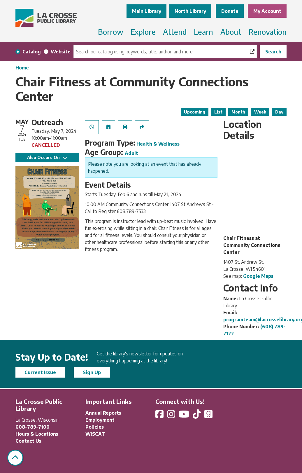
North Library (190, 11)
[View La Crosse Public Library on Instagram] (171, 416)
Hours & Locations (36, 434)
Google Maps (258, 276)
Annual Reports (103, 413)
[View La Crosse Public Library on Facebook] (160, 416)
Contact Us (28, 441)
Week (260, 111)
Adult (131, 153)
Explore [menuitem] (143, 31)
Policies (94, 427)
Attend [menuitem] (175, 31)
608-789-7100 (32, 427)
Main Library (146, 11)
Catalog (31, 52)
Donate (229, 11)
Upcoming (194, 111)
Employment (100, 420)
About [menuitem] (230, 31)
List (218, 111)
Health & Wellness (158, 144)
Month (238, 111)
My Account (267, 11)
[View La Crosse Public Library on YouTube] (184, 416)
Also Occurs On (47, 157)
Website (61, 52)
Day (279, 111)
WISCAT (95, 434)
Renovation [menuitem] (268, 31)
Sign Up (92, 372)
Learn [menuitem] (203, 31)
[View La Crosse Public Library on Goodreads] (208, 416)
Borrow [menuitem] (110, 31)
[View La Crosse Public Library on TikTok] (197, 416)
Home (22, 68)
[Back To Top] (15, 458)
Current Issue (40, 372)
